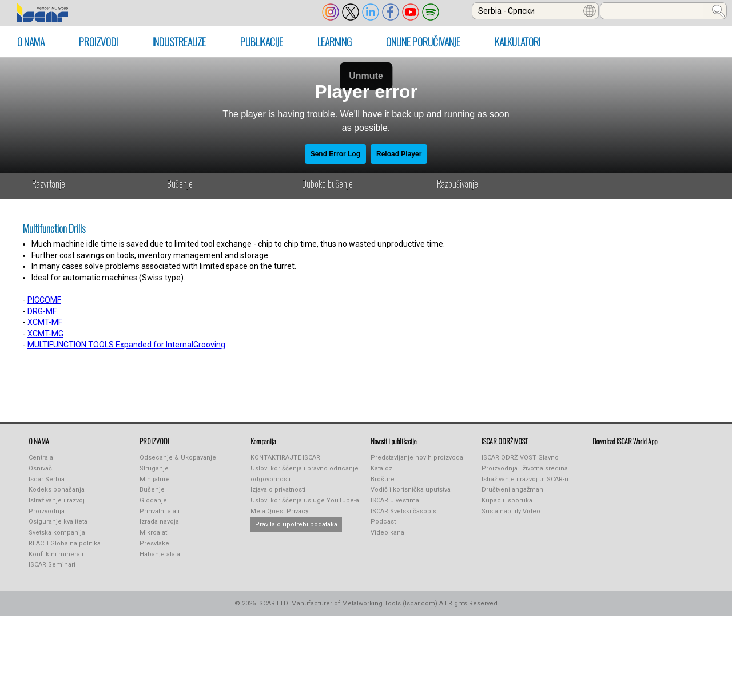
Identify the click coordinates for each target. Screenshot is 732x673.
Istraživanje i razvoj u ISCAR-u (525, 479)
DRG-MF (42, 311)
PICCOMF (44, 299)
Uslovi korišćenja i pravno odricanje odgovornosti (304, 474)
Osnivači (41, 468)
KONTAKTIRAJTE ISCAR (285, 457)
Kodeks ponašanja (57, 489)
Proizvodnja (47, 511)
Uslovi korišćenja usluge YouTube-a (304, 500)
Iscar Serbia (47, 479)
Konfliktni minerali (56, 554)
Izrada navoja (159, 521)
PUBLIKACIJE (261, 41)
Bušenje (180, 184)
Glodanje (153, 500)
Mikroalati (154, 532)
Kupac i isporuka (507, 500)
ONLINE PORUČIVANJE (423, 41)
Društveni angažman (512, 489)
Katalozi (382, 468)
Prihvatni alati (160, 511)
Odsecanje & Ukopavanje (178, 457)
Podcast (383, 521)
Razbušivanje (457, 184)
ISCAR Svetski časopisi (404, 511)
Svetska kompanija (57, 532)
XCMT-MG (45, 333)
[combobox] (535, 11)
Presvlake (154, 543)
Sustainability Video (511, 511)
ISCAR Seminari (52, 564)
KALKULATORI (517, 41)
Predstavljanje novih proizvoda (417, 457)
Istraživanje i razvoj (57, 500)
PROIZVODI (98, 41)
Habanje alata (160, 554)
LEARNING (334, 41)
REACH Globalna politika (65, 543)
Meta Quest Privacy (279, 511)
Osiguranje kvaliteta (58, 521)
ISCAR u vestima (395, 500)
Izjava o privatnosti (277, 489)
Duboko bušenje (327, 184)
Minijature (155, 479)
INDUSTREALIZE (179, 41)
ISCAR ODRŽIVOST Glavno (520, 457)
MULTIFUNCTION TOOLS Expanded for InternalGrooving (126, 344)
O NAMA (31, 41)
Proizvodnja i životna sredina (525, 468)
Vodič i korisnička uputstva (411, 489)
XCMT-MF (44, 322)
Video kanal (388, 532)
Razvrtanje (48, 184)
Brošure (383, 479)
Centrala (41, 457)
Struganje (154, 468)
